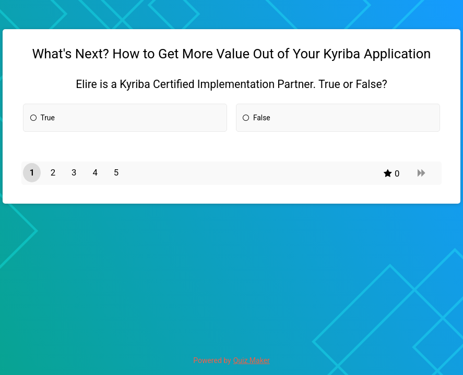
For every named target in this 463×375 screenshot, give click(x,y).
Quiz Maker (251, 360)
